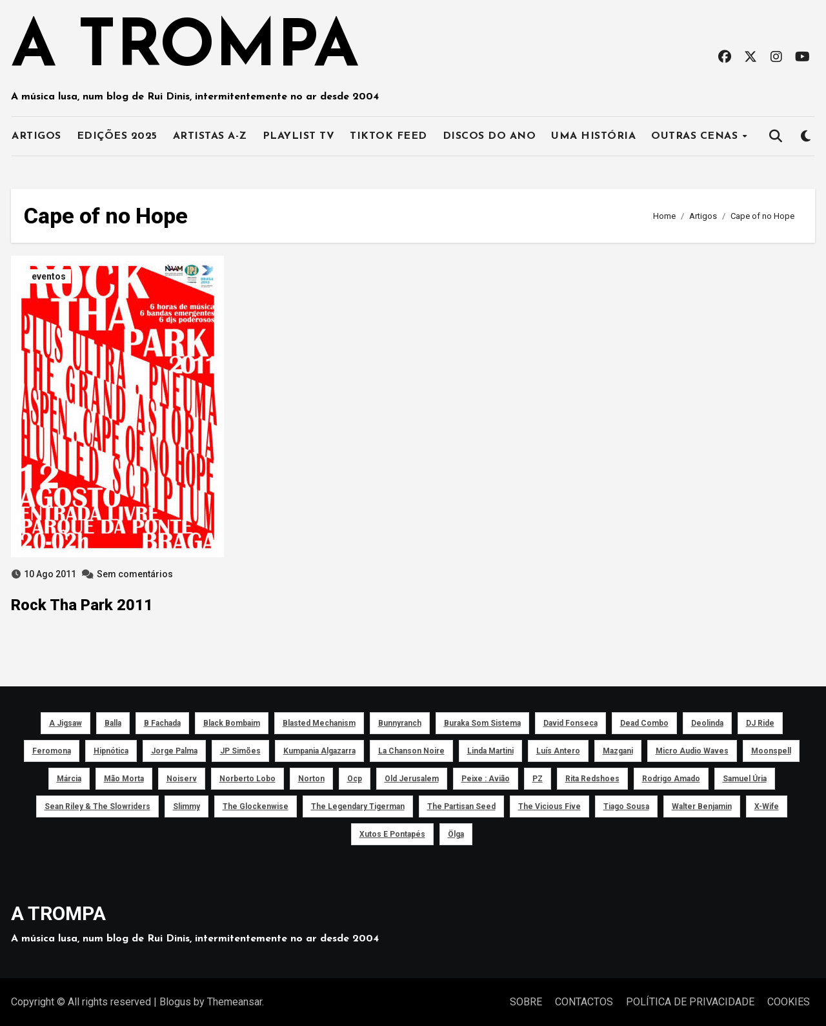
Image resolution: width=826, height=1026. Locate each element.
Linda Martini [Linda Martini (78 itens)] (490, 750)
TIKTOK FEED (388, 136)
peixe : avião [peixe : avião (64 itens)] (485, 778)
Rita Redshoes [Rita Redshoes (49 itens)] (592, 778)
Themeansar (234, 1002)
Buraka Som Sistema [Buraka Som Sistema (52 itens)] (482, 723)
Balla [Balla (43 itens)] (113, 723)
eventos (49, 276)
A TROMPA (185, 48)
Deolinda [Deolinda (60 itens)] (707, 723)
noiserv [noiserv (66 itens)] (181, 778)
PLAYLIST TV (299, 136)
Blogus (175, 1002)
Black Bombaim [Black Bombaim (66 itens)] (231, 723)
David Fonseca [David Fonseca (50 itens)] (570, 723)
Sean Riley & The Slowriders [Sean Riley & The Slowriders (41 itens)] (97, 806)
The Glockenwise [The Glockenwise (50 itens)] (255, 806)
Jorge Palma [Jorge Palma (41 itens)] (174, 750)
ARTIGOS (36, 136)
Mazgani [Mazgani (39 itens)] (618, 750)
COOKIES (788, 1002)
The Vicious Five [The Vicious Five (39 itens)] (549, 806)
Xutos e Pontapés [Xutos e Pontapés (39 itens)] (392, 834)
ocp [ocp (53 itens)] (354, 778)
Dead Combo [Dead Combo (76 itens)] (644, 723)
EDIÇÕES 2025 (117, 136)
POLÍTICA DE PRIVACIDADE (690, 1002)
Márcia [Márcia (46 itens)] (69, 778)
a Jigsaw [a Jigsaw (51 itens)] (65, 723)
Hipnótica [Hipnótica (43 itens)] (111, 750)
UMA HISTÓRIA (593, 136)
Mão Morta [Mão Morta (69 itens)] (124, 778)
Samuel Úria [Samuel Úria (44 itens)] (745, 778)
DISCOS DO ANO (489, 136)
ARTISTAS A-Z (210, 136)
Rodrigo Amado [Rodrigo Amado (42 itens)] (671, 778)
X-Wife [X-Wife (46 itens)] (766, 806)
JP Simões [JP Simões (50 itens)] (240, 750)
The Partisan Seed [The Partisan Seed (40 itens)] (461, 806)
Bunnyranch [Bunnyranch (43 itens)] (399, 723)
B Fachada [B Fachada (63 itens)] (162, 723)
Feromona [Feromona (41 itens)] (51, 750)
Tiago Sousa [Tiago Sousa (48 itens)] (626, 806)
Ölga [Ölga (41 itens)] (456, 834)
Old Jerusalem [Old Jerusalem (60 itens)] (412, 778)
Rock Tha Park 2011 (82, 605)
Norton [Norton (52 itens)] (311, 778)
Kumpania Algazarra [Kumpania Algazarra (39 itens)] (319, 750)
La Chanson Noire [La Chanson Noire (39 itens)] (411, 750)
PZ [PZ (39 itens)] (537, 778)
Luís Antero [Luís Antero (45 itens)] (558, 750)
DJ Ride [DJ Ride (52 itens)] (760, 723)
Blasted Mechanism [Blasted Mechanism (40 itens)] (319, 723)
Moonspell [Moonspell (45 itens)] (771, 750)
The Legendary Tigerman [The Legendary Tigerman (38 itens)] (358, 806)
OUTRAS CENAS (696, 136)
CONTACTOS (584, 1002)
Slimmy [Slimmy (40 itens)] (186, 806)
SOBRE (526, 1002)
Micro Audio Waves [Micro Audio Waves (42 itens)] (692, 750)
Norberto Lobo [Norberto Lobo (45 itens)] (247, 778)
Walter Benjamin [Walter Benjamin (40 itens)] (702, 806)
